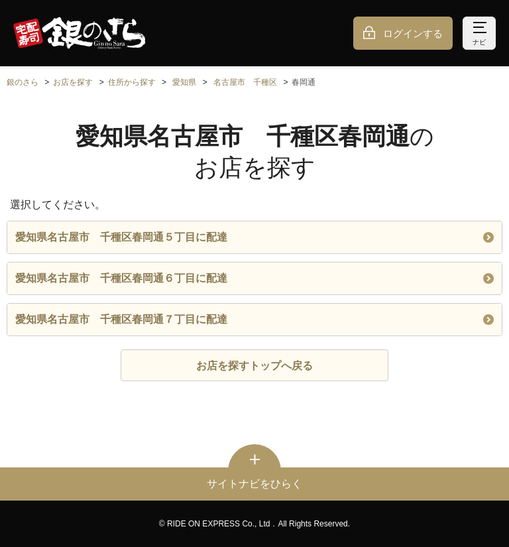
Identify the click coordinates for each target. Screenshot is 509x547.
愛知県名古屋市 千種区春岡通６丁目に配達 (254, 278)
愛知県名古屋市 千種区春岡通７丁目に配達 (254, 319)
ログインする (413, 33)
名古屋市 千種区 (245, 82)
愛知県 (184, 82)
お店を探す (73, 82)
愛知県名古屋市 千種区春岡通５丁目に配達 (254, 237)
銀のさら (22, 82)
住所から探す (132, 82)
